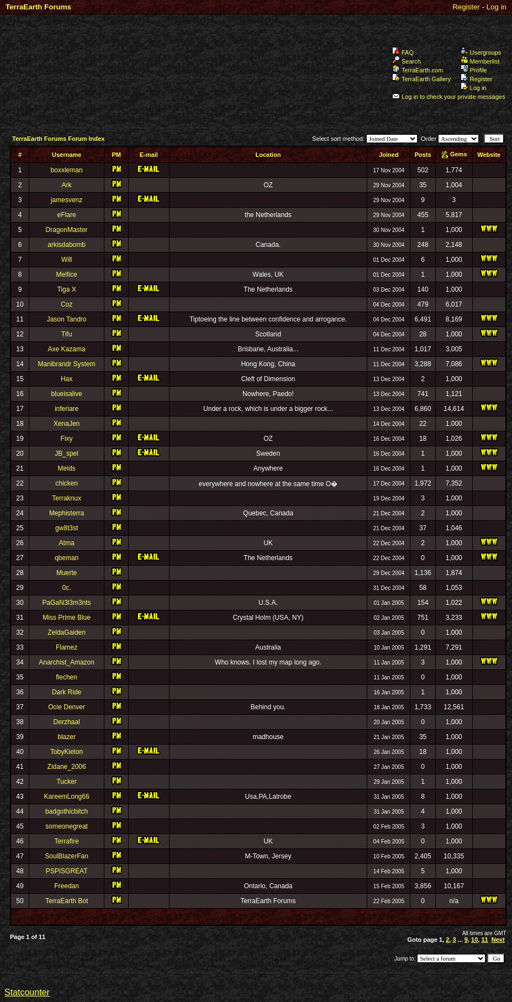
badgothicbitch (66, 811)
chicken (66, 483)
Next (498, 939)
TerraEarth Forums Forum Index (58, 138)
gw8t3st (66, 528)
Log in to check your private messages (448, 96)
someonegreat (66, 826)
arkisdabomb (66, 245)
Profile (474, 70)
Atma (67, 543)
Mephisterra (66, 513)
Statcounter (27, 992)
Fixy (67, 438)
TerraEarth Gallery (421, 79)
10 (474, 939)
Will (66, 259)
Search (406, 61)
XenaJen (67, 424)
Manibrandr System (67, 364)
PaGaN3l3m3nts (67, 603)
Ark (67, 185)
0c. (66, 588)
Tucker (66, 781)
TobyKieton (66, 752)
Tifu (66, 334)
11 (484, 939)
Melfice (66, 274)
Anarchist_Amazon (66, 662)
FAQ (403, 52)
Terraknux (66, 498)
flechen (66, 677)
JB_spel (66, 453)
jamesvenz (66, 200)
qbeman (66, 558)
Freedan (66, 886)
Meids (67, 468)
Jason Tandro (67, 319)
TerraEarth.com (417, 70)
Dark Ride (66, 692)
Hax (66, 379)
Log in (496, 7)
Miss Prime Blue (67, 617)
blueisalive (66, 394)
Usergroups (481, 52)
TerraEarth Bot (66, 901)
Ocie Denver (66, 707)
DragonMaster (67, 230)
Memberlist (480, 61)
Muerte (66, 573)
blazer (66, 737)
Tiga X (66, 289)
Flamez (66, 647)
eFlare (66, 215)
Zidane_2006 (66, 767)
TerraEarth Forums (38, 7)
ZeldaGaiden (66, 632)
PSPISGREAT (67, 871)
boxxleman (67, 170)
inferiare (66, 409)
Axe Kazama (67, 349)
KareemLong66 (66, 796)
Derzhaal (67, 722)
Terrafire (67, 841)
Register (466, 7)
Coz (66, 304)
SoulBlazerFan (66, 856)
